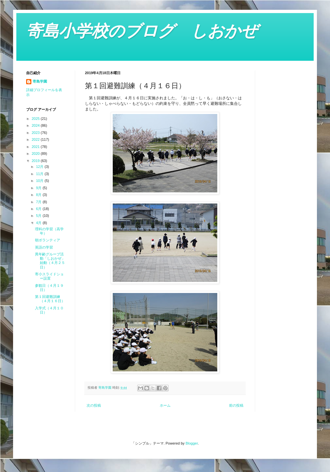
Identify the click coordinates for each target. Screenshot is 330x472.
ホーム (165, 405)
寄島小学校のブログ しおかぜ (141, 31)
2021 (36, 147)
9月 (39, 188)
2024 (36, 125)
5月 (39, 216)
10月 (40, 181)
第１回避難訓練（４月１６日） (50, 299)
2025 (36, 119)
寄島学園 (40, 81)
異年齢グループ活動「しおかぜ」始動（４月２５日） (50, 260)
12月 (40, 167)
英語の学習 (44, 247)
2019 (36, 161)
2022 (36, 139)
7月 (39, 202)
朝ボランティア (47, 240)
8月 (39, 195)
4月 (39, 223)
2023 (36, 133)
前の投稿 (236, 405)
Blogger (192, 443)
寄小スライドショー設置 (49, 276)
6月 (39, 209)
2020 (36, 153)
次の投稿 (94, 405)
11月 (40, 174)
